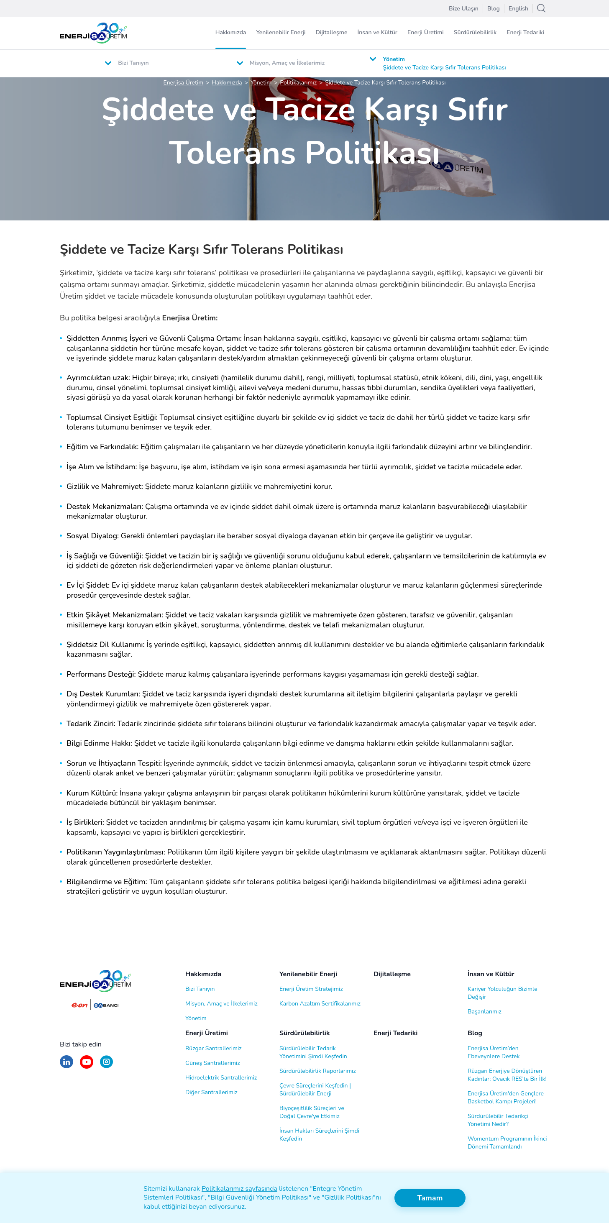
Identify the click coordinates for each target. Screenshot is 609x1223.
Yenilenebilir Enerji (280, 32)
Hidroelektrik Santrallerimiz (221, 1078)
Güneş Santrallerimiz (212, 1063)
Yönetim (196, 1018)
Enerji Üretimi (425, 32)
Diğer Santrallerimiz (211, 1092)
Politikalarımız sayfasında (239, 1188)
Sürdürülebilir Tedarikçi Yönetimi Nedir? (498, 1120)
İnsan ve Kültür (377, 32)
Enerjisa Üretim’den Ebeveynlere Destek (494, 1052)
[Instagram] (106, 1066)
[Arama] (541, 8)
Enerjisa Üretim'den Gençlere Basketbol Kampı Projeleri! (506, 1097)
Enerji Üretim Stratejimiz (311, 989)
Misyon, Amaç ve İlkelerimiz (221, 1004)
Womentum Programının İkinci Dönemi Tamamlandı (507, 1143)
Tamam (430, 1198)
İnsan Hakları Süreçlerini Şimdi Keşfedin (319, 1135)
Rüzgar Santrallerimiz (213, 1048)
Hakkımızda (230, 32)
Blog (475, 1033)
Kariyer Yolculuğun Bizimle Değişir (502, 993)
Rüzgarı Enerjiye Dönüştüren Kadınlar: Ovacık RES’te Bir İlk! (507, 1075)
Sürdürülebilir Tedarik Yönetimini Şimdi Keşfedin (313, 1052)
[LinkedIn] (66, 1066)
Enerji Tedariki (525, 32)
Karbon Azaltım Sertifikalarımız (320, 1004)
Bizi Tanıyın (200, 989)
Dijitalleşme (331, 32)
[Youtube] (86, 1066)
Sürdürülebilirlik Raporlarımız (317, 1071)
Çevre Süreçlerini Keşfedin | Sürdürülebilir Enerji (315, 1090)
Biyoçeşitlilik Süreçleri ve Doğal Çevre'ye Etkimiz (311, 1112)
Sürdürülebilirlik (475, 32)
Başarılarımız (485, 1012)
